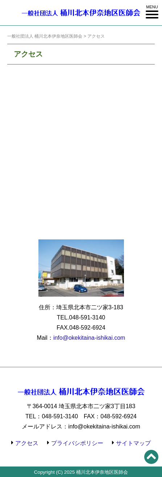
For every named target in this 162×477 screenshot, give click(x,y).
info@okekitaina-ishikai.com (89, 338)
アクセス (26, 443)
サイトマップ (133, 443)
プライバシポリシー (77, 443)
